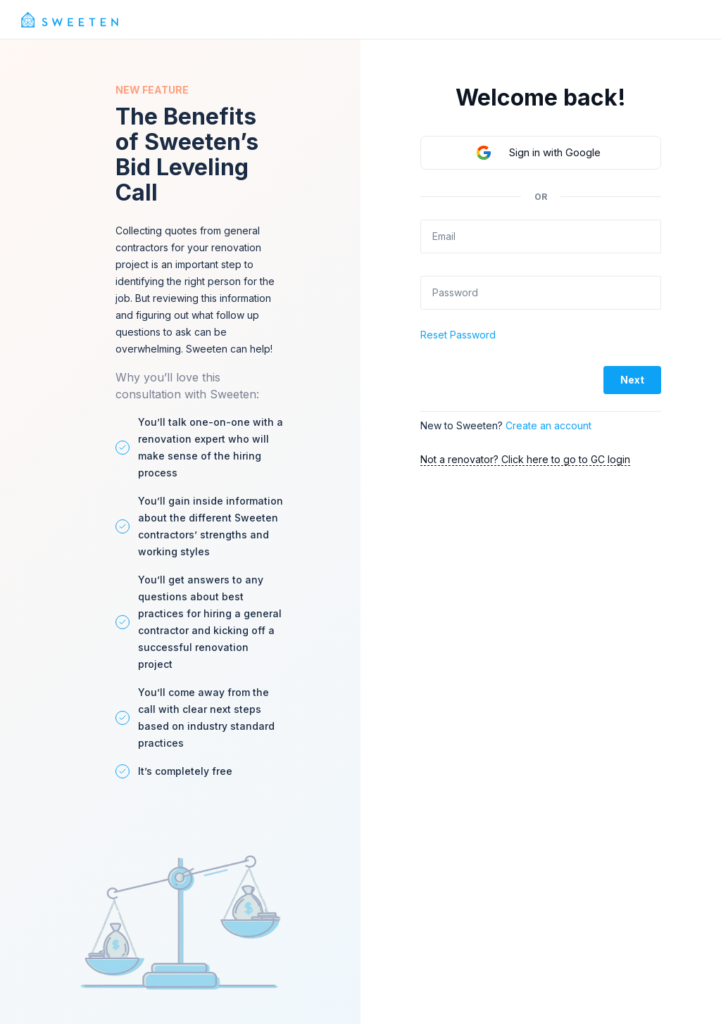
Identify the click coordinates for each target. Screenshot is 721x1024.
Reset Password (458, 335)
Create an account (548, 425)
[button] (540, 153)
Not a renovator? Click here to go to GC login (525, 459)
